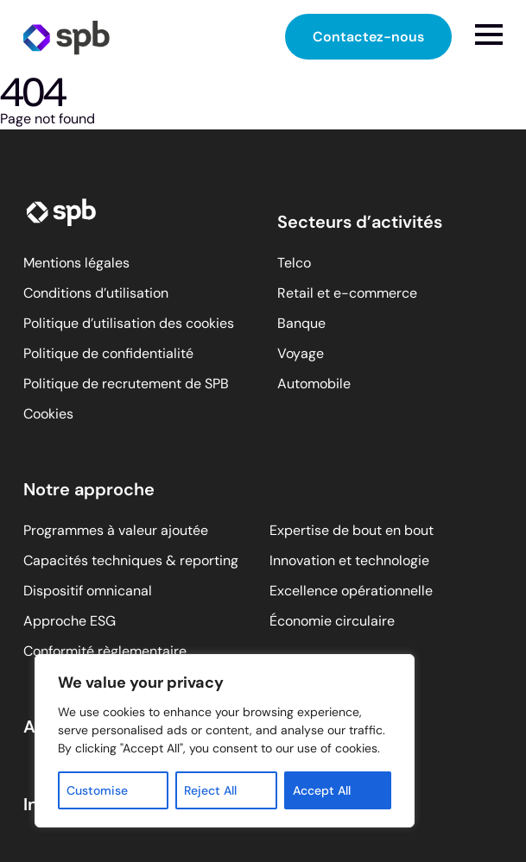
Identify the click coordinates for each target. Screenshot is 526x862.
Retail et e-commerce (347, 293)
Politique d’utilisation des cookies (128, 323)
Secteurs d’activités (359, 222)
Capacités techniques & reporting (130, 560)
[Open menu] (489, 34)
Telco (294, 263)
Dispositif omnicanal (87, 591)
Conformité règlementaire (105, 651)
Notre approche (89, 489)
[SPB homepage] (66, 37)
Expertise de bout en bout (351, 530)
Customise (97, 790)
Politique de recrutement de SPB (126, 383)
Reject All (210, 790)
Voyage (300, 353)
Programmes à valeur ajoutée (115, 530)
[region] (225, 740)
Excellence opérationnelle (351, 591)
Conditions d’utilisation (95, 293)
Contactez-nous (368, 37)
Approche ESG (69, 621)
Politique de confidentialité (108, 353)
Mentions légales (76, 263)
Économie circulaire (332, 621)
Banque (301, 323)
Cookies (48, 414)
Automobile (314, 383)
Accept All (322, 790)
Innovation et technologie (349, 560)
